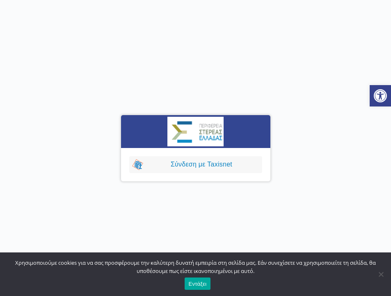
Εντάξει (198, 284)
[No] (381, 274)
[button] (380, 95)
